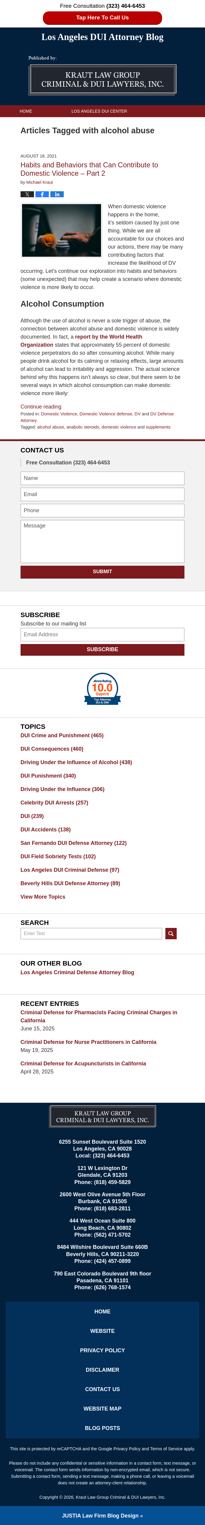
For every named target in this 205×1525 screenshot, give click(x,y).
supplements (158, 427)
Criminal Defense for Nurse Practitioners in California (88, 1042)
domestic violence (119, 427)
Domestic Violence (59, 414)
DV (138, 414)
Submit (102, 571)
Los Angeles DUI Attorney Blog (102, 76)
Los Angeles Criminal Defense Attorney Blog (77, 972)
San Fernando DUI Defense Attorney (74, 843)
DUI (32, 816)
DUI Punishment (48, 776)
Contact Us (33, 135)
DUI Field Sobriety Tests (58, 856)
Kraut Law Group (40, 123)
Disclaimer (102, 1370)
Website (102, 1331)
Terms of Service (166, 1448)
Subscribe (102, 649)
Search (171, 933)
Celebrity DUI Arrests (54, 803)
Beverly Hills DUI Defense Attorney (70, 883)
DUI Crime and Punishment (62, 735)
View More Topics (43, 897)
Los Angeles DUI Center (99, 111)
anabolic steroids (82, 427)
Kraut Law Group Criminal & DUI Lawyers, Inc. (120, 1497)
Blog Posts (102, 1428)
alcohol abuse (50, 427)
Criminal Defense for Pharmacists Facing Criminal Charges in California (99, 1016)
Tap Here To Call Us (102, 17)
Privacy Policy (102, 1350)
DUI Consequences (52, 749)
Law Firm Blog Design (100, 1516)
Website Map (102, 1409)
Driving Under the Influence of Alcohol (76, 762)
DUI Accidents (46, 830)
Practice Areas (118, 123)
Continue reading (41, 407)
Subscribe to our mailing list (53, 624)
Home (26, 111)
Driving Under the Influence (63, 789)
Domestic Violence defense (106, 414)
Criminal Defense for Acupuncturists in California (83, 1064)
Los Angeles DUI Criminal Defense (70, 870)
